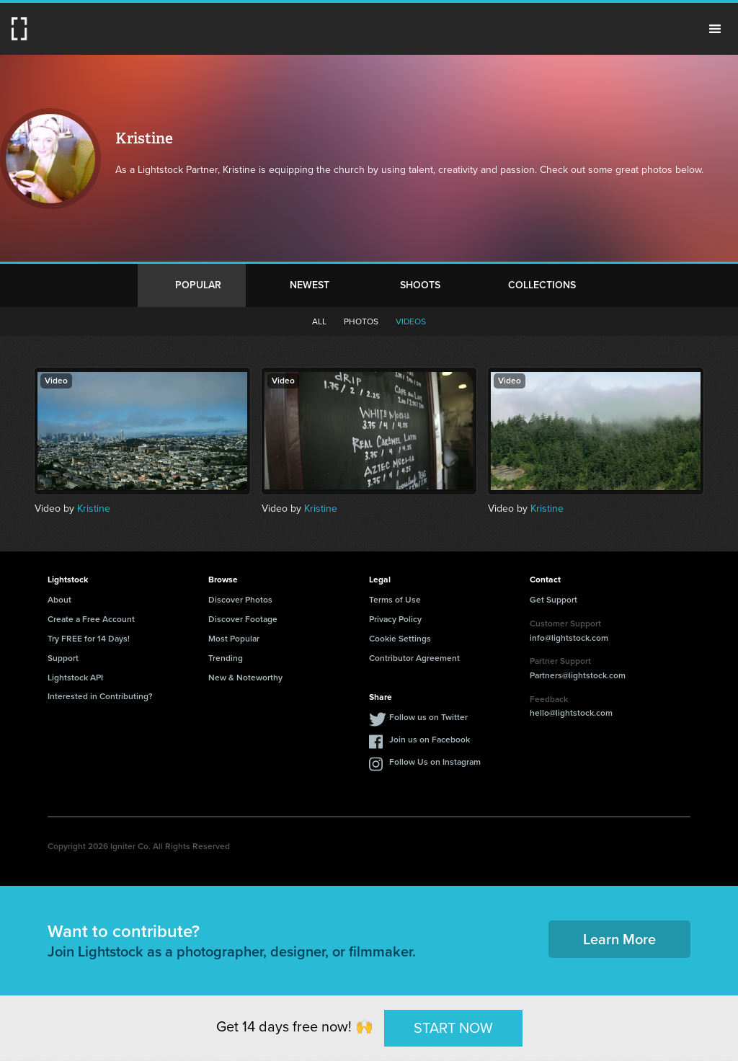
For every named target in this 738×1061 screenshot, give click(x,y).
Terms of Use (395, 599)
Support (63, 658)
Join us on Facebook (429, 739)
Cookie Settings (400, 638)
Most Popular (233, 638)
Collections (542, 285)
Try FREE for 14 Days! (89, 638)
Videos (411, 321)
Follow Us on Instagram (435, 761)
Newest (309, 285)
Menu (714, 28)
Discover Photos (240, 599)
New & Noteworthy (245, 677)
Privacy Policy (395, 619)
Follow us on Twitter (428, 717)
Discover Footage (242, 619)
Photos (361, 321)
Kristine (93, 508)
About (59, 599)
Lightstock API (75, 677)
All (319, 321)
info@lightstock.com (569, 637)
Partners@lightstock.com (578, 675)
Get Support (553, 599)
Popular (198, 285)
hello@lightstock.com (571, 712)
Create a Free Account (91, 619)
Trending (225, 658)
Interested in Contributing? (100, 696)
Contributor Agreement (414, 658)
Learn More (619, 939)
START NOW (453, 1028)
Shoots (420, 285)
